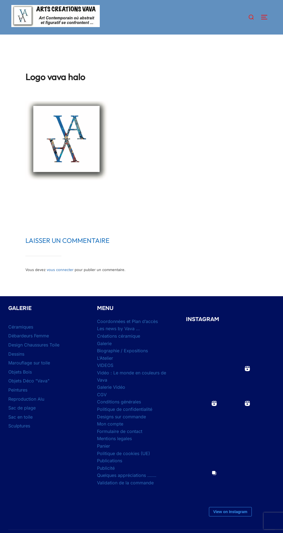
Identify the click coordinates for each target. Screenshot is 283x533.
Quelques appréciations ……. (126, 486)
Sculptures (19, 436)
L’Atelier (105, 369)
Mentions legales (114, 449)
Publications (109, 471)
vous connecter (60, 280)
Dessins (16, 364)
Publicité (106, 479)
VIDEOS (105, 376)
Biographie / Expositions (122, 361)
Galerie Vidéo (111, 398)
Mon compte (110, 434)
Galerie (104, 354)
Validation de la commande (125, 493)
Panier (103, 457)
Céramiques (20, 337)
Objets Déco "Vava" (28, 391)
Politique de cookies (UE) (123, 464)
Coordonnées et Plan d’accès (127, 332)
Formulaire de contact (119, 442)
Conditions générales (119, 412)
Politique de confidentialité (124, 420)
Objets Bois (20, 382)
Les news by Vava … (118, 339)
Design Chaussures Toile (33, 355)
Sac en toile (20, 427)
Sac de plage (22, 418)
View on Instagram (230, 522)
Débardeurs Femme (28, 346)
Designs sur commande (121, 427)
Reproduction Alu (26, 409)
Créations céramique (118, 347)
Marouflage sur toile (29, 373)
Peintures (17, 400)
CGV (102, 405)
